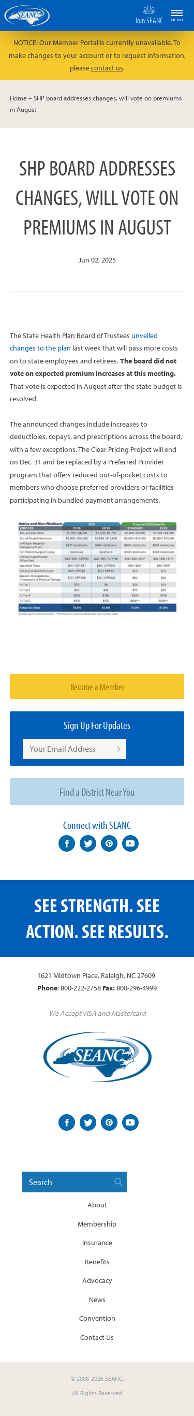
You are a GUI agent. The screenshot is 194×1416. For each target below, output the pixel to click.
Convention (97, 1318)
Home (18, 98)
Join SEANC (149, 14)
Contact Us (97, 1337)
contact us (107, 67)
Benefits (97, 1261)
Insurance (97, 1242)
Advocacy (97, 1280)
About (97, 1204)
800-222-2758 (81, 987)
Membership (97, 1224)
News (97, 1299)
